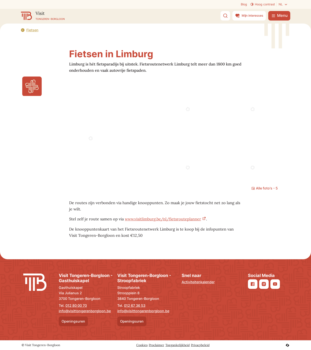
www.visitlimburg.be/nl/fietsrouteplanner (163, 218)
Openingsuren (73, 321)
